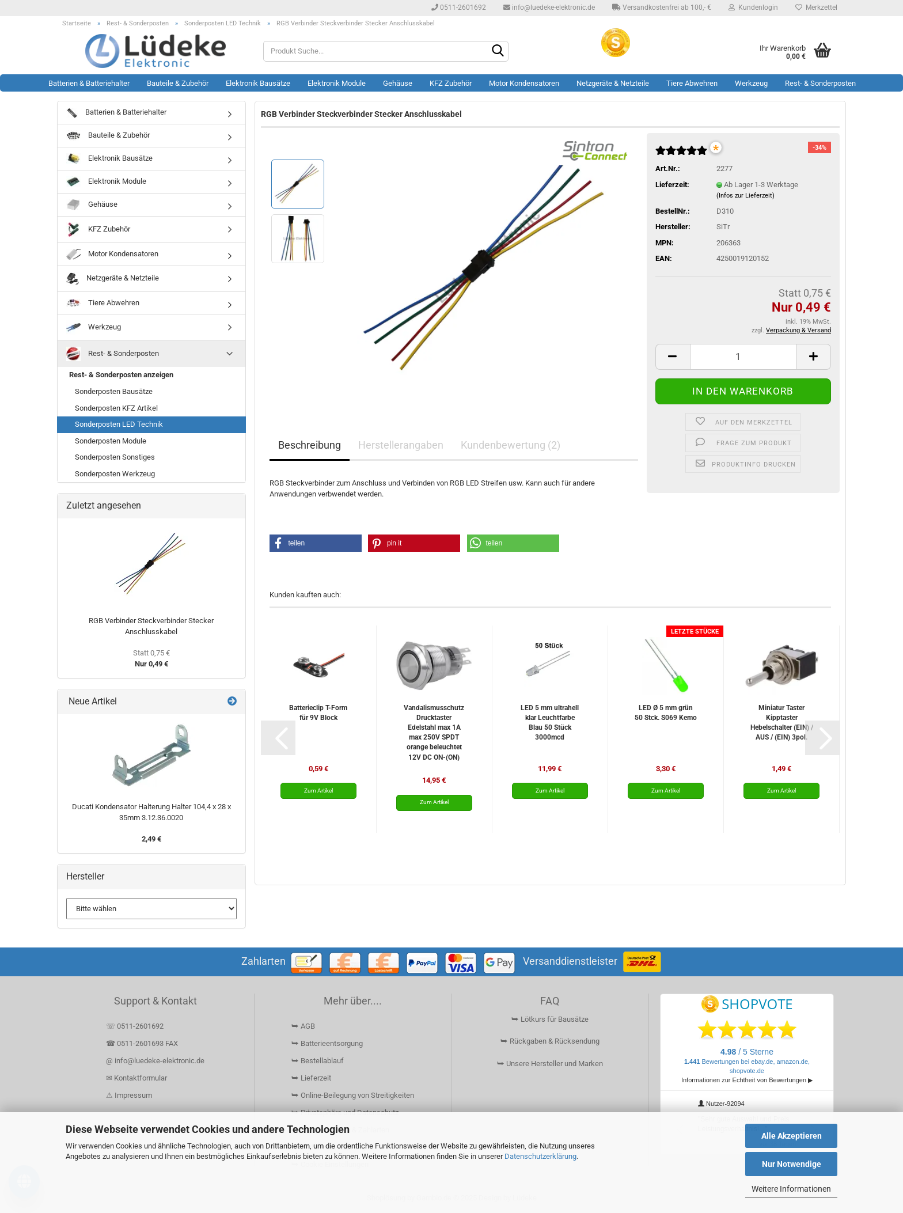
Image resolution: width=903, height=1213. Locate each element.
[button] (672, 357)
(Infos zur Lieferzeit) (745, 195)
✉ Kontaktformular (136, 1078)
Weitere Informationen (791, 1188)
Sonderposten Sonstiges (115, 457)
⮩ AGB (303, 1026)
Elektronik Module (337, 83)
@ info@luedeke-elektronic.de (155, 1060)
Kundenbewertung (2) (510, 445)
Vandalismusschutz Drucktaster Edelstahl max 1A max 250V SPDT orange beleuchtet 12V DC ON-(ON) (434, 732)
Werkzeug (751, 83)
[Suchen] (498, 51)
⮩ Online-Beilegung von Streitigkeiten (352, 1095)
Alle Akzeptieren (791, 1135)
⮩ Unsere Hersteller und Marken (550, 1063)
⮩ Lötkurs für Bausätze (550, 1019)
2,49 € (151, 839)
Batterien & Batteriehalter (89, 83)
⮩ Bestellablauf (317, 1060)
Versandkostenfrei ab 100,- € (661, 7)
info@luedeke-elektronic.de (549, 7)
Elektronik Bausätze (258, 83)
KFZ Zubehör (451, 83)
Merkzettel (816, 7)
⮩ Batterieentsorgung (327, 1043)
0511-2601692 (458, 7)
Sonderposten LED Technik (119, 424)
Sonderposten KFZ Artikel (116, 408)
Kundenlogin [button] (753, 7)
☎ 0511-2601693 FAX (143, 1043)
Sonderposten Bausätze (114, 391)
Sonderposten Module (110, 441)
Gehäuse (397, 83)
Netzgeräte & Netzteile (612, 83)
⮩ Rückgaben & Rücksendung (550, 1041)
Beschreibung (309, 445)
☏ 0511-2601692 (135, 1026)
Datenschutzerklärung (540, 1156)
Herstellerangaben (400, 445)
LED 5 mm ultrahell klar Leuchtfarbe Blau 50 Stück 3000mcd (550, 722)
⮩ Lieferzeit (311, 1078)
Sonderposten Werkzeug (115, 473)
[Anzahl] (743, 357)
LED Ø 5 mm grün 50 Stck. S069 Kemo (666, 713)
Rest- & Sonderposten (820, 83)
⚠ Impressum (129, 1095)
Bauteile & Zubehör (177, 83)
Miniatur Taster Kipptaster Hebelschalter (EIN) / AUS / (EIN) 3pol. (781, 722)
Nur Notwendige (791, 1164)
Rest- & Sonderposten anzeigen (121, 374)
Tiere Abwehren (692, 83)
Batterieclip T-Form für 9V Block (318, 713)
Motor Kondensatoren (524, 83)
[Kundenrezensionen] (681, 155)
